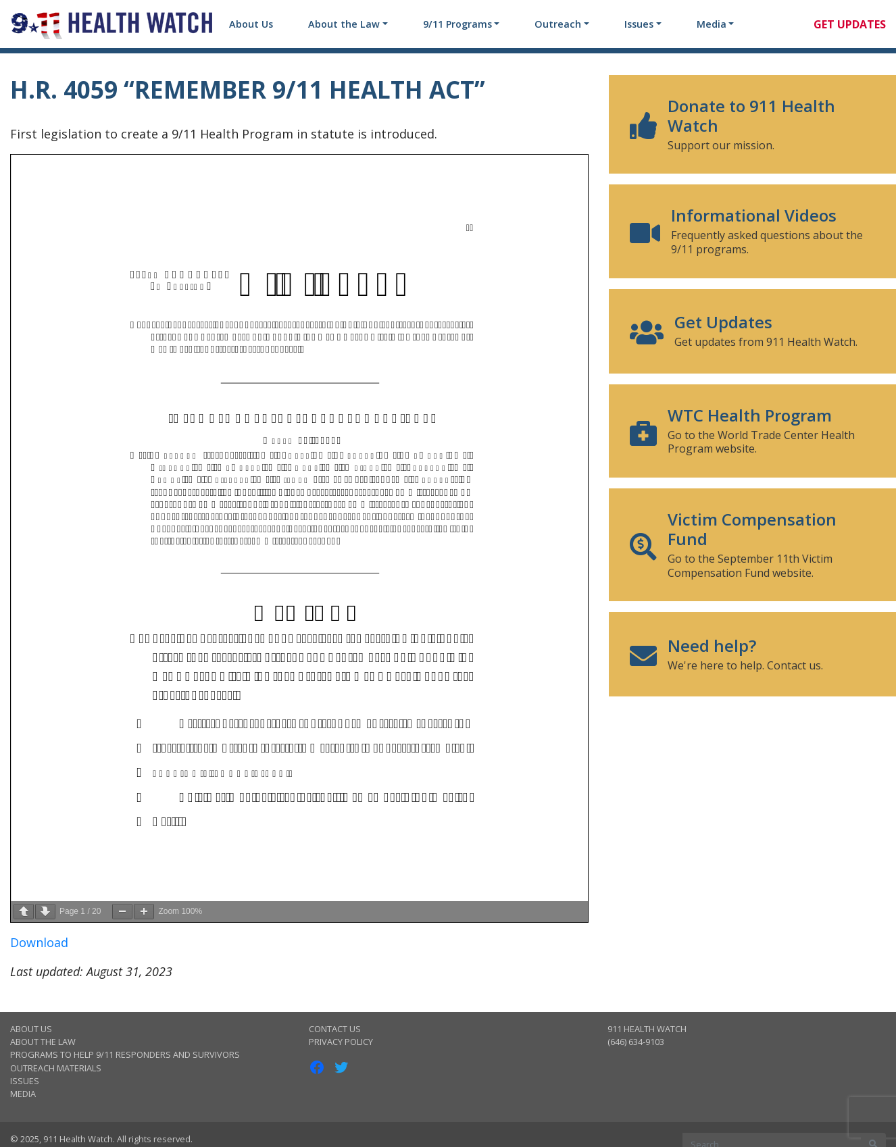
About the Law (344, 24)
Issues (638, 24)
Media (711, 24)
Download (39, 942)
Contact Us (335, 1029)
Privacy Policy (341, 1042)
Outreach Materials (55, 1068)
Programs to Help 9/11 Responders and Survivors (125, 1054)
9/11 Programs (457, 24)
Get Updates (850, 24)
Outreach (557, 24)
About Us (251, 24)
